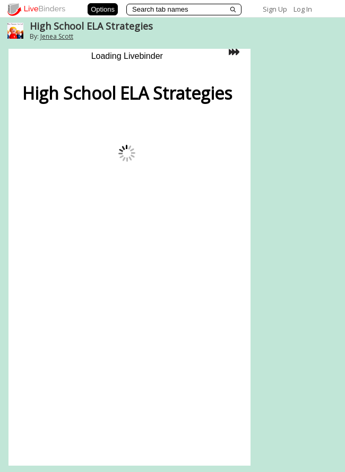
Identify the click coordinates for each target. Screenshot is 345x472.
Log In (303, 9)
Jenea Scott (56, 36)
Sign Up (275, 9)
